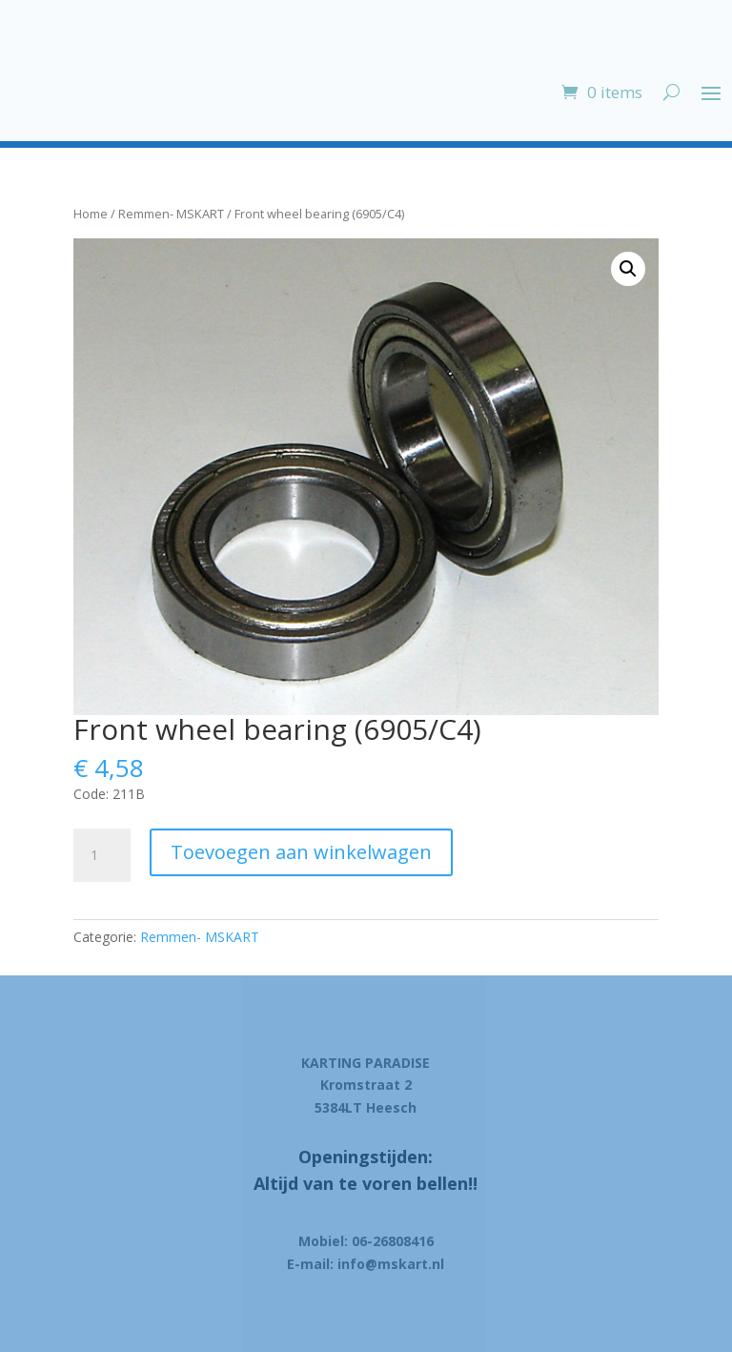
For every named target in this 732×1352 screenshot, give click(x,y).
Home (90, 213)
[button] (628, 269)
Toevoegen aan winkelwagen (301, 852)
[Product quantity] (102, 855)
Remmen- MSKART (171, 213)
